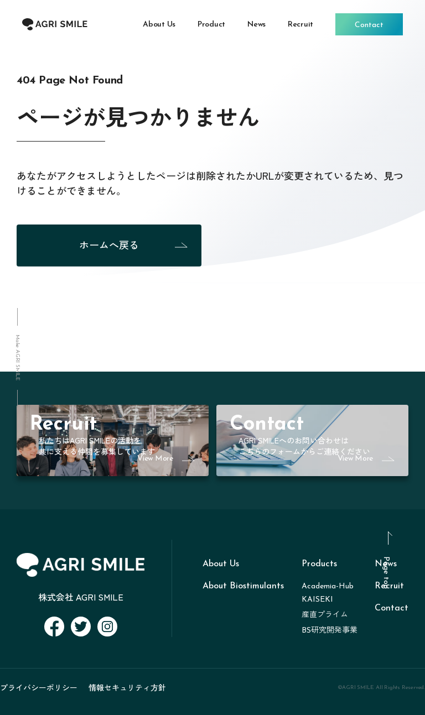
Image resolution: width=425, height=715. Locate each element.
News (386, 564)
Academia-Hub (328, 586)
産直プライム (325, 615)
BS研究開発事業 (329, 631)
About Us (221, 564)
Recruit (389, 586)
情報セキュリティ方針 (127, 687)
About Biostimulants (243, 586)
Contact (391, 608)
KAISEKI (317, 600)
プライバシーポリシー (38, 687)
